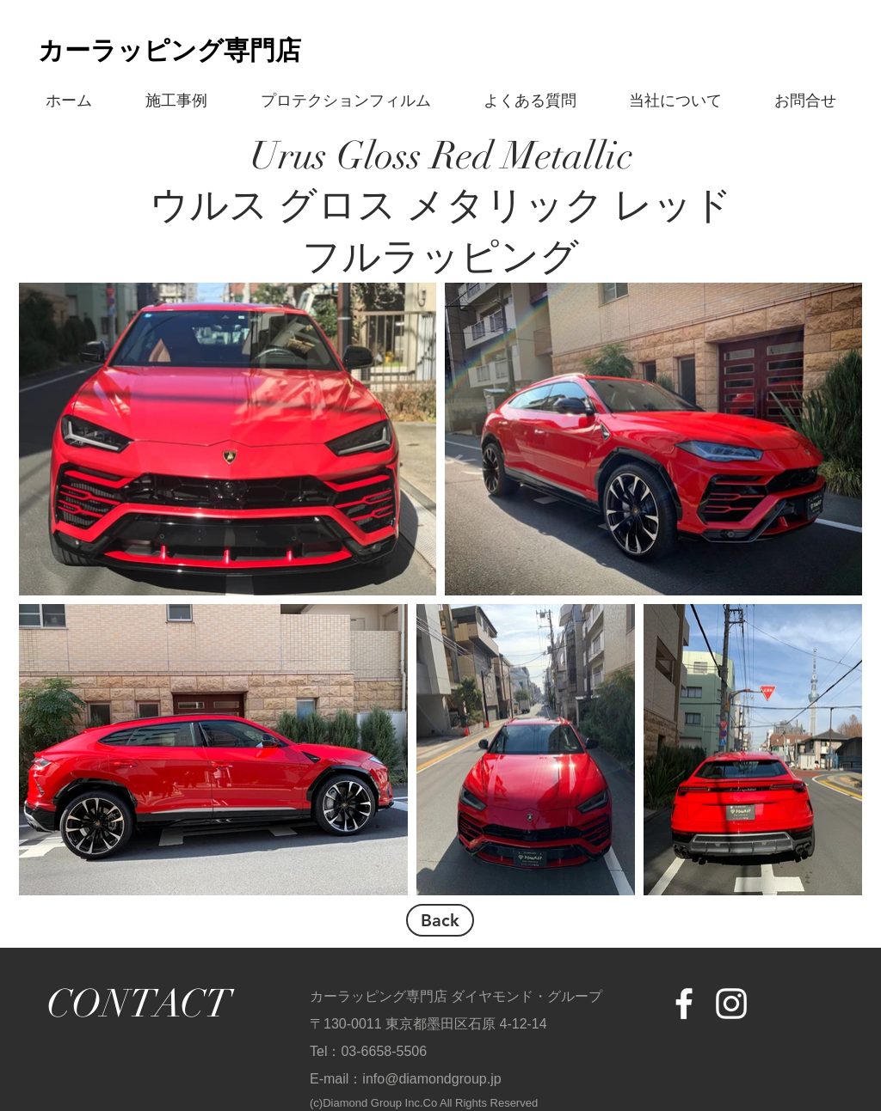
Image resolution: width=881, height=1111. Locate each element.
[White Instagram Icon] (731, 1003)
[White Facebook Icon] (684, 1003)
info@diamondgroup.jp (431, 1078)
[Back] (440, 920)
